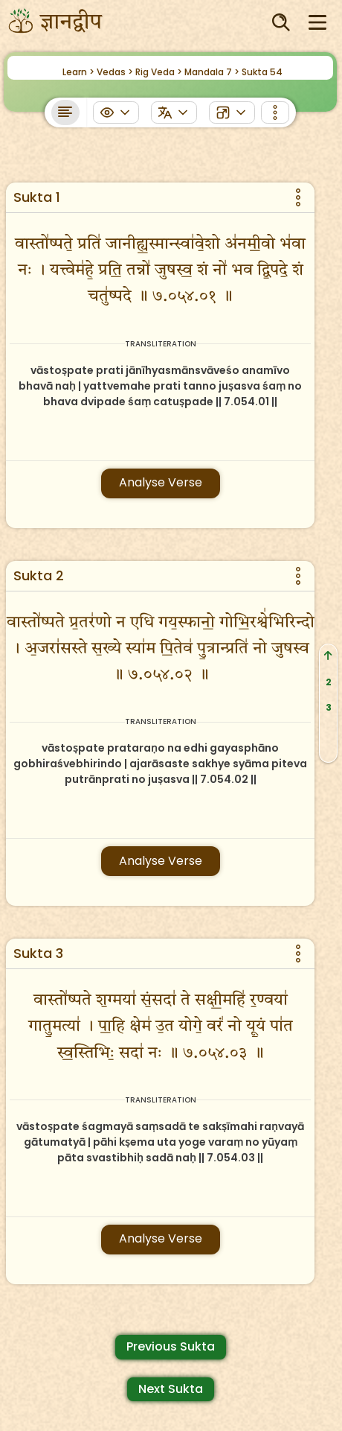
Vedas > (115, 72)
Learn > (78, 72)
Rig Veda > (158, 72)
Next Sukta (170, 1388)
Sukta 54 (262, 72)
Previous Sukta (170, 1346)
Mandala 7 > (211, 72)
